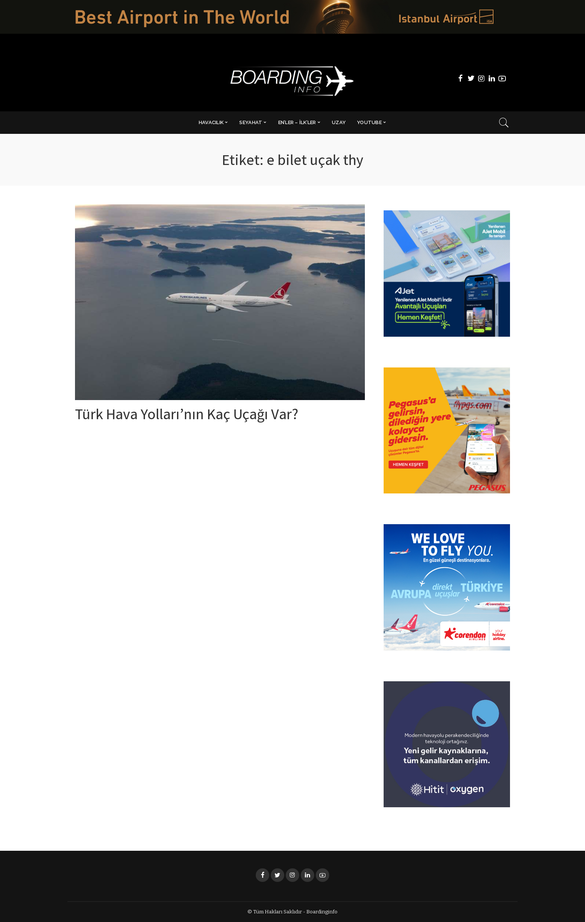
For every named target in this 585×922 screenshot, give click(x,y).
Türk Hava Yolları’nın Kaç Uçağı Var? (186, 416)
